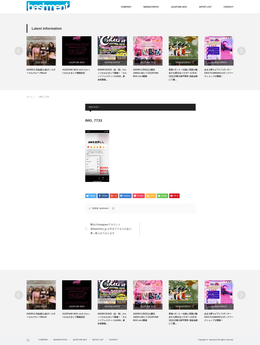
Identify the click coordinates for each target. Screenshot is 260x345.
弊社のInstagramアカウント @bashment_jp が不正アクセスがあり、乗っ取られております (112, 228)
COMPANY (126, 7)
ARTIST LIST (205, 7)
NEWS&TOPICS (151, 7)
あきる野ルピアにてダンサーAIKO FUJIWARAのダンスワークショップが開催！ (218, 73)
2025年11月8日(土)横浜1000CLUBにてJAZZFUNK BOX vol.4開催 (146, 73)
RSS (28, 340)
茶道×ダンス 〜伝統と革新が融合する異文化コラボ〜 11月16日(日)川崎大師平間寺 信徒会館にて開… (183, 75)
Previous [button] (18, 51)
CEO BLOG (41, 62)
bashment (104, 208)
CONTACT (229, 7)
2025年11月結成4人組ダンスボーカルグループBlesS (41, 71)
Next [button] (241, 51)
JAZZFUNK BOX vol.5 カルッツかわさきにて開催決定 (76, 71)
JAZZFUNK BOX (179, 7)
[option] (44, 55)
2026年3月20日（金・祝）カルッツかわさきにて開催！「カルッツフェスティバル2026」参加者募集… (112, 75)
